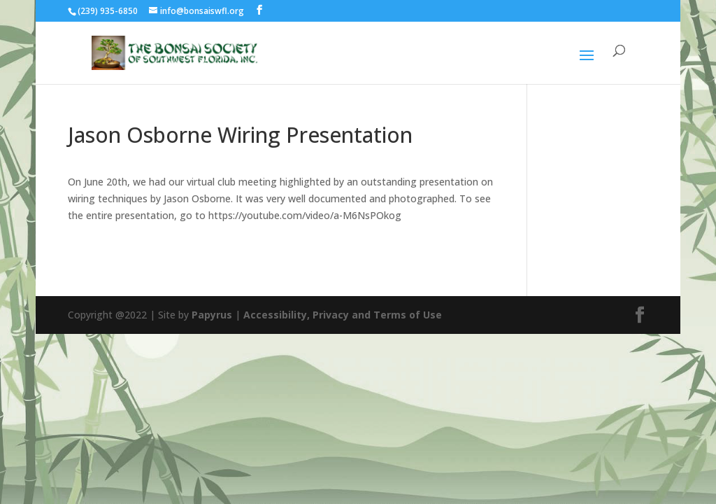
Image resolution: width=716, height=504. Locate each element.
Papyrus (212, 314)
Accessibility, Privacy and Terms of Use (342, 314)
